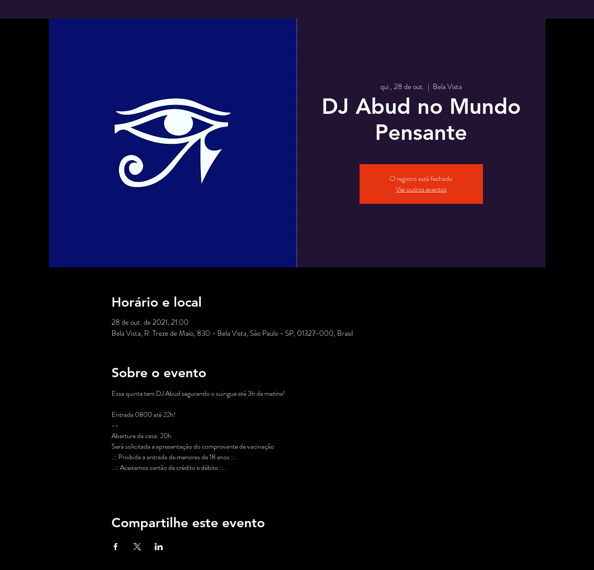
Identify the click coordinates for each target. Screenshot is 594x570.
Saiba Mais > (128, 483)
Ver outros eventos (421, 189)
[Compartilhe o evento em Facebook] (115, 546)
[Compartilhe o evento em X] (137, 546)
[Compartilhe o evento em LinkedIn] (159, 546)
